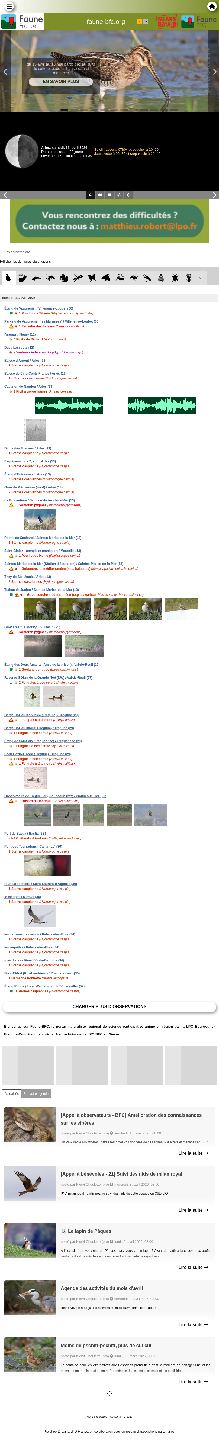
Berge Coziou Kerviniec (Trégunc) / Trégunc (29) (41, 715)
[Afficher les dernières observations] (26, 261)
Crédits (128, 1416)
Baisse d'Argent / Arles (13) (25, 360)
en (145, 21)
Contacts (115, 1416)
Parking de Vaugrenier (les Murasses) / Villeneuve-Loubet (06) (51, 321)
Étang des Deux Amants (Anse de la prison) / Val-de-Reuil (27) (52, 665)
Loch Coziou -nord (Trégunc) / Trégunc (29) (37, 754)
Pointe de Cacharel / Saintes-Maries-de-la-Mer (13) (43, 538)
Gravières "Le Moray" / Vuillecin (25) (32, 627)
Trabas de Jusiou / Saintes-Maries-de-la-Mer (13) (41, 590)
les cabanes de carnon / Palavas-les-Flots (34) (39, 934)
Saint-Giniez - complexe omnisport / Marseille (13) (42, 551)
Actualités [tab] (12, 1094)
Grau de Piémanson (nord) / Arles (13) (33, 487)
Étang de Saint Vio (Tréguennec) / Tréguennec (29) (43, 741)
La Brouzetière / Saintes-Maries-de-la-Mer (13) (39, 500)
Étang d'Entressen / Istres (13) (27, 474)
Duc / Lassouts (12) (19, 347)
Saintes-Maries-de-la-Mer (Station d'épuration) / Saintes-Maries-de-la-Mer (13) (63, 564)
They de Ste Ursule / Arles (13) (27, 577)
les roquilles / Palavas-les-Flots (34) (31, 947)
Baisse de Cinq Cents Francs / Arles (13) (35, 373)
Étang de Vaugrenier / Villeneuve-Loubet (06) (38, 308)
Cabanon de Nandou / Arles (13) (28, 386)
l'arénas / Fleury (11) (20, 334)
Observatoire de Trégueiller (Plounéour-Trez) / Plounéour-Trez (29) (55, 796)
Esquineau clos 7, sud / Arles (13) (30, 461)
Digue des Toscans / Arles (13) (27, 448)
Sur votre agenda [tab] (36, 1094)
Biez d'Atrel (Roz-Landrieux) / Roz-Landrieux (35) (42, 973)
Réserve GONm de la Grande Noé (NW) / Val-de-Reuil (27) (48, 678)
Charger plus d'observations (109, 1006)
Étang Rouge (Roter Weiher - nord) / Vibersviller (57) (44, 986)
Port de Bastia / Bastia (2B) (25, 833)
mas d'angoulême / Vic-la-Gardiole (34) (34, 960)
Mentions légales (97, 1416)
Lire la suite (193, 1153)
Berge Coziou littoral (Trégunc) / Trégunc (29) (39, 728)
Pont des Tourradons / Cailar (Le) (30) (33, 846)
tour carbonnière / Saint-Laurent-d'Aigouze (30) (40, 884)
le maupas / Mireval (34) (22, 897)
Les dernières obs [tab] (17, 252)
